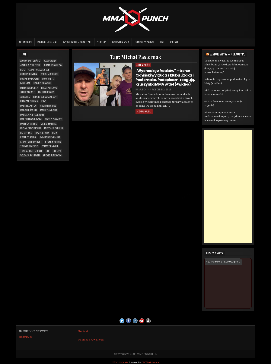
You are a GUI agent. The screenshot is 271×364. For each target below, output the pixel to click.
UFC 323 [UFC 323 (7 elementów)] (57, 151)
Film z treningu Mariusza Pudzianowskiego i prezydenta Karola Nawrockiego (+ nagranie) (227, 116)
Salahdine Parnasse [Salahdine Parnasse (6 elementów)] (50, 137)
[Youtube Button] (141, 320)
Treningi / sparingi (144, 42)
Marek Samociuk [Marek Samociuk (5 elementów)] (48, 110)
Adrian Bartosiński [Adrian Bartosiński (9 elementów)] (30, 60)
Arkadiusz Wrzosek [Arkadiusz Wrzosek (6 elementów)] (30, 65)
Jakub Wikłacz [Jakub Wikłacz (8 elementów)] (27, 92)
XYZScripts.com (150, 362)
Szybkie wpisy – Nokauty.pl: (227, 54)
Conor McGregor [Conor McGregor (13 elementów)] (49, 74)
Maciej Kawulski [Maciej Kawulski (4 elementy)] (28, 106)
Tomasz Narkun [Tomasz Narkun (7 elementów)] (50, 146)
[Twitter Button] (122, 320)
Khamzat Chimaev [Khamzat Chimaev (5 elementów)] (29, 101)
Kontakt (174, 42)
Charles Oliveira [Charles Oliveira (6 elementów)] (28, 74)
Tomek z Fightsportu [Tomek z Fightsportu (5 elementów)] (31, 151)
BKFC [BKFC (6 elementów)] (22, 69)
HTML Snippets (120, 362)
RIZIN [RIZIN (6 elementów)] (54, 133)
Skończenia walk (120, 42)
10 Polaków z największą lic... (223, 261)
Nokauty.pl (25, 336)
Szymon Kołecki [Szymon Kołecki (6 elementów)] (53, 142)
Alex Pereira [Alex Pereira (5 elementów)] (50, 60)
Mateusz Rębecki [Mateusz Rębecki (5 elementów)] (28, 124)
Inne (162, 42)
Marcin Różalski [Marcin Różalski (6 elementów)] (28, 110)
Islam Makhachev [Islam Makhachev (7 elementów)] (29, 87)
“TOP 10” (101, 42)
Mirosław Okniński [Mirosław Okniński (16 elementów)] (53, 128)
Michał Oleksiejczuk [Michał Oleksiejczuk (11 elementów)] (30, 128)
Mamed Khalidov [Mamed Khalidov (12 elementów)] (48, 106)
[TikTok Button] (148, 320)
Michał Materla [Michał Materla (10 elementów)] (48, 124)
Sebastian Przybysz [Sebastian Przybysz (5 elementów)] (31, 142)
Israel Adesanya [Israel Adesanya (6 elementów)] (49, 87)
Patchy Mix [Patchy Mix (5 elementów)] (26, 133)
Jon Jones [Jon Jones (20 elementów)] (25, 97)
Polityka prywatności (91, 339)
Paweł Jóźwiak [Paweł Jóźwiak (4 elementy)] (42, 133)
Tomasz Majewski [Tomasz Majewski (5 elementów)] (29, 146)
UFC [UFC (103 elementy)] (47, 151)
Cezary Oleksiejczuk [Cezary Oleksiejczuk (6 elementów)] (38, 69)
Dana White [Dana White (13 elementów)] (48, 78)
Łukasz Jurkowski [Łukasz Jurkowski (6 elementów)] (52, 155)
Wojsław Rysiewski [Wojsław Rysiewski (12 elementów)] (30, 155)
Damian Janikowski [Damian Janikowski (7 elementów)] (29, 78)
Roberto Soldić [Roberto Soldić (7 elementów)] (28, 137)
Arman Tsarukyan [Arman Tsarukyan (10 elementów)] (53, 65)
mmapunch (141, 89)
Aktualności (25, 42)
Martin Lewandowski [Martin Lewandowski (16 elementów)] (31, 119)
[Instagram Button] (135, 320)
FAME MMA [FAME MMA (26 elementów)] (25, 83)
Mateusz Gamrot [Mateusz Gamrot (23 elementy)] (53, 119)
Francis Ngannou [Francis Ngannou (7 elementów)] (42, 83)
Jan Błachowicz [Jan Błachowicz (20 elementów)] (46, 92)
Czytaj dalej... (144, 111)
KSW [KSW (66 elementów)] (43, 101)
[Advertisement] (228, 186)
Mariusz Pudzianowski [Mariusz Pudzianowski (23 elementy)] (32, 115)
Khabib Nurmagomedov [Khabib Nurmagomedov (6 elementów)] (45, 97)
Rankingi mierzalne (47, 42)
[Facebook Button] (128, 320)
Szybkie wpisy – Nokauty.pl (77, 42)
